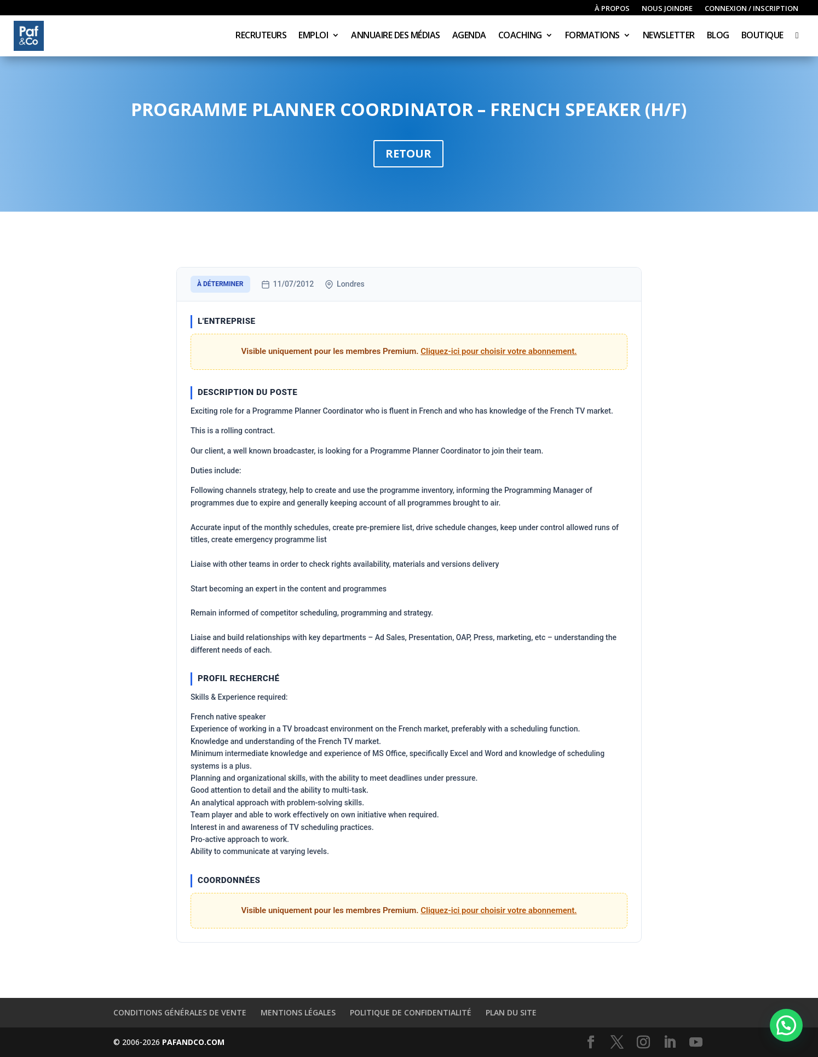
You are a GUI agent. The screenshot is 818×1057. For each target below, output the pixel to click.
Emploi (313, 36)
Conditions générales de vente (179, 1012)
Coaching (520, 36)
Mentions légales (298, 1012)
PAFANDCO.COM (193, 1042)
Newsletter (669, 36)
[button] (786, 1025)
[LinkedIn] (669, 1042)
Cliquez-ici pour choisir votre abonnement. (498, 351)
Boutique (762, 36)
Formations (592, 36)
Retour (408, 153)
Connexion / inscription (751, 8)
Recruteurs (260, 36)
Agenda (469, 36)
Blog (718, 36)
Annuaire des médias (395, 36)
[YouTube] (695, 1042)
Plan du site (511, 1012)
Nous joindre (667, 8)
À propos (612, 8)
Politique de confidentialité (410, 1012)
